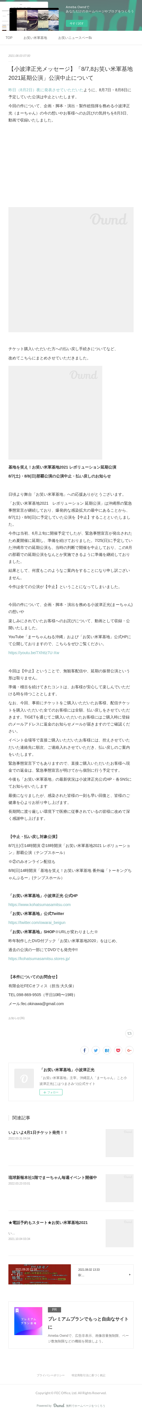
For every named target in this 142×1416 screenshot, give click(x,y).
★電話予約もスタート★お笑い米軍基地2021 (48, 1222)
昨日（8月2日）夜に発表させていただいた (45, 90)
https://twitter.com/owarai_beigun (37, 922)
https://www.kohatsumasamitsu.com (39, 904)
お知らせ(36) (16, 1018)
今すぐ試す (77, 23)
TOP (9, 38)
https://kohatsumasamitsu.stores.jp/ (39, 958)
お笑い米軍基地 (35, 38)
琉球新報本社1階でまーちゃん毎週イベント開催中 (52, 1177)
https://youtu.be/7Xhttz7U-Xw (33, 652)
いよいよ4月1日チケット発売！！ (38, 1132)
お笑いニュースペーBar (75, 38)
